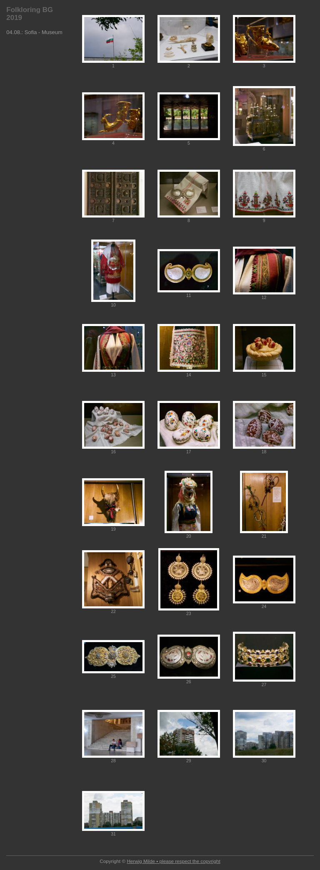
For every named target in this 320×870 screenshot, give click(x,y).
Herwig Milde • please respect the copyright (173, 861)
